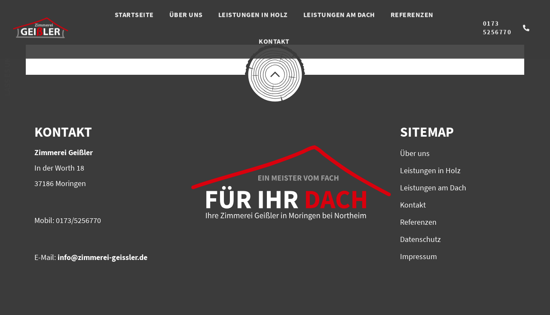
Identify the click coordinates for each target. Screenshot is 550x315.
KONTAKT (274, 34)
